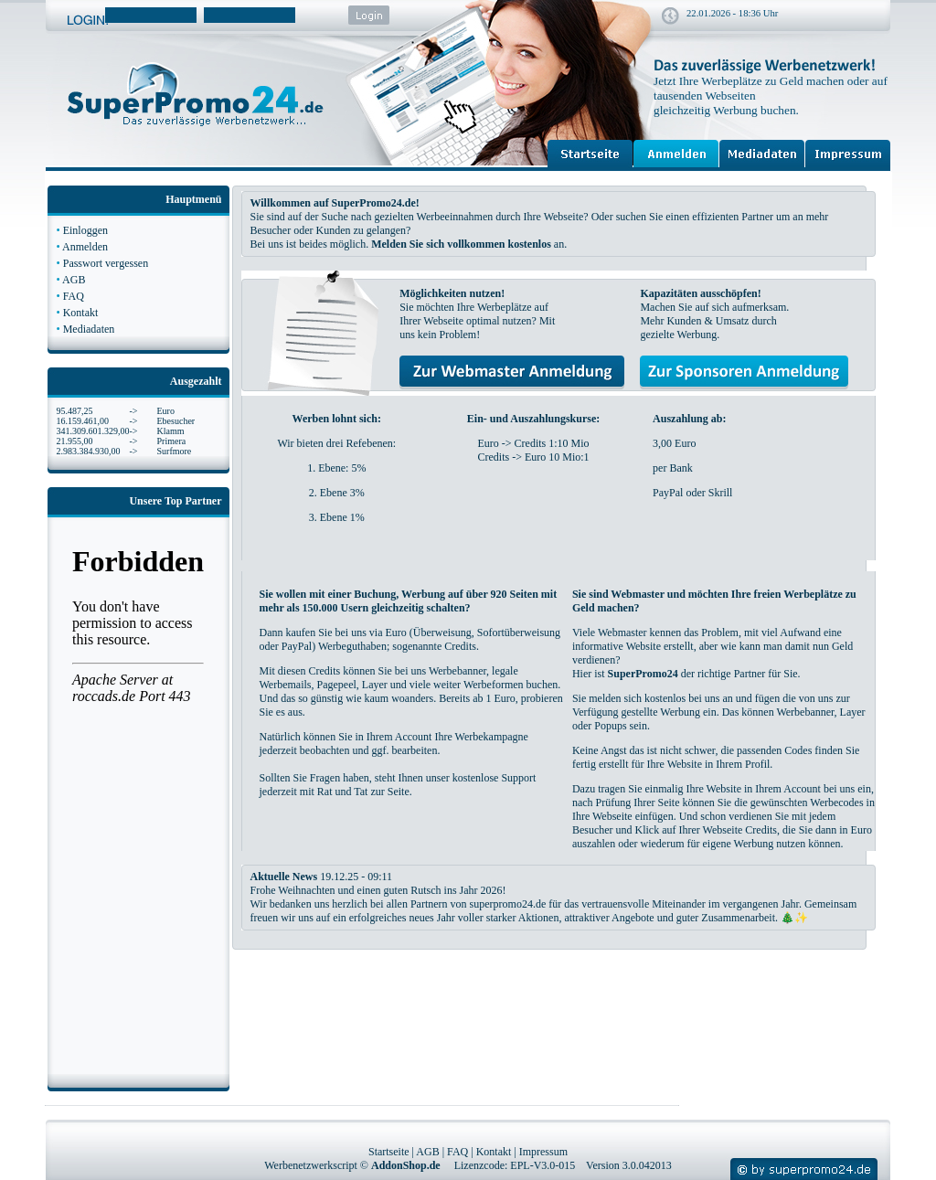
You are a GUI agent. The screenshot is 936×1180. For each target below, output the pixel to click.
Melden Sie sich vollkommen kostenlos (461, 244)
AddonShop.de (406, 1165)
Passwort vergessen (105, 263)
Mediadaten (89, 329)
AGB (73, 279)
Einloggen (85, 230)
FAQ (73, 296)
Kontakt (81, 312)
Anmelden (85, 246)
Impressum (543, 1151)
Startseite (389, 1151)
